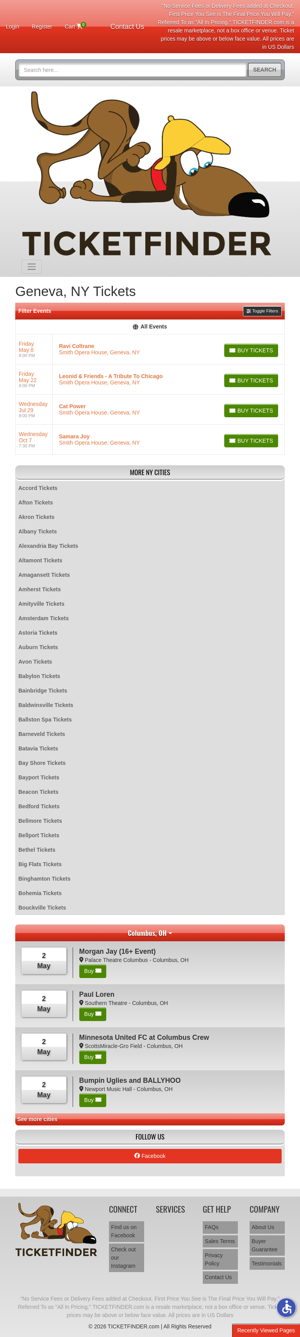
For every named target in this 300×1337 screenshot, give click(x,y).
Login (12, 26)
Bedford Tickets (39, 806)
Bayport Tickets (38, 777)
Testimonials (267, 1263)
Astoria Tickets (37, 633)
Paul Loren (96, 994)
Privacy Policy (214, 1259)
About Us (263, 1227)
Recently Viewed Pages (266, 1330)
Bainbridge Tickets (42, 690)
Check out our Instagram (123, 1257)
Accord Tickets (37, 488)
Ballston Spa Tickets (45, 719)
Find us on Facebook (123, 1231)
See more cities (37, 1119)
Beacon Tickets (38, 792)
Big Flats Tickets (40, 864)
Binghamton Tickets (44, 879)
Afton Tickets (35, 502)
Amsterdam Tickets (43, 618)
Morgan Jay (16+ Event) (117, 951)
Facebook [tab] (149, 1156)
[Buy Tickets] (251, 350)
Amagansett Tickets (44, 575)
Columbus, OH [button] (147, 933)
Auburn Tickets (38, 647)
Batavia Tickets (38, 748)
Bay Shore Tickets (42, 763)
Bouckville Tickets (42, 907)
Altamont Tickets (40, 560)
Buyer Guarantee (264, 1245)
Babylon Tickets (39, 676)
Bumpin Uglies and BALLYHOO (130, 1080)
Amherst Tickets (39, 589)
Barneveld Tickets (41, 734)
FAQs (211, 1227)
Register (42, 26)
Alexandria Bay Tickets (48, 546)
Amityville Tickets (41, 604)
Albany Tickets (37, 531)
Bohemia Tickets (40, 893)
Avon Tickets (35, 662)
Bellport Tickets (38, 835)
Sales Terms (220, 1241)
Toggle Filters (262, 311)
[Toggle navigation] (31, 267)
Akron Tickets (36, 517)
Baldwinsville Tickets (45, 705)
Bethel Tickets (36, 850)
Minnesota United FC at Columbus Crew (144, 1037)
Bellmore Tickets (40, 821)
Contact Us (127, 27)
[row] (150, 349)
